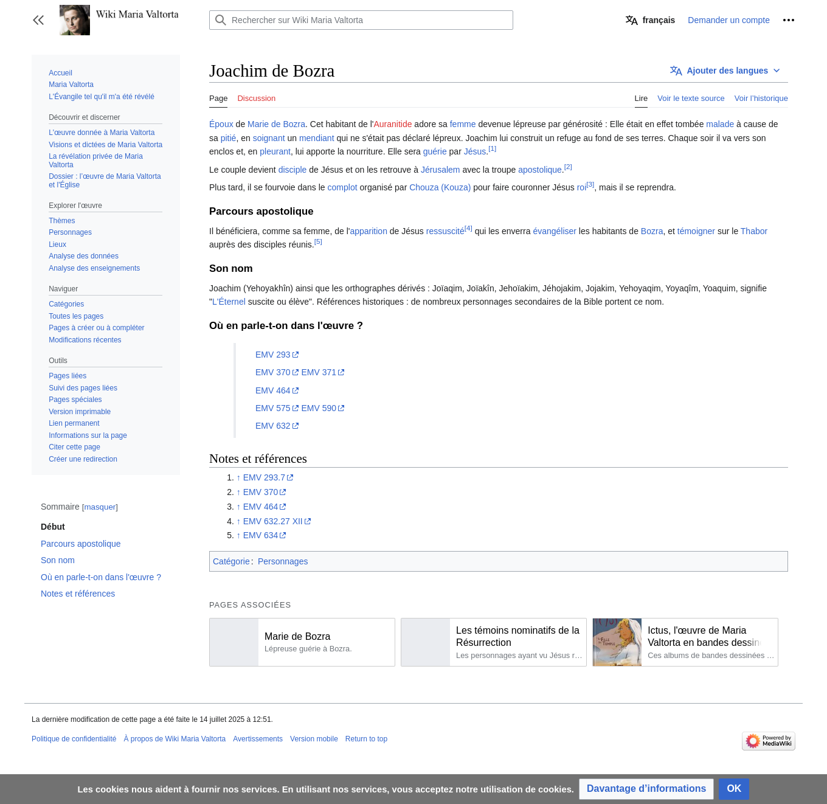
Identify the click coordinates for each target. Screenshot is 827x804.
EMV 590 (318, 408)
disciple (293, 170)
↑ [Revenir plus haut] (239, 477)
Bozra (652, 231)
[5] (318, 241)
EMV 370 (273, 372)
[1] (492, 149)
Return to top (366, 739)
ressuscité (445, 231)
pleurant (275, 151)
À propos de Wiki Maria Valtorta (174, 739)
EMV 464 (273, 390)
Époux (221, 124)
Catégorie (231, 561)
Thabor (754, 231)
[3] (590, 184)
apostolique (540, 170)
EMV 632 (273, 426)
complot (343, 187)
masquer (100, 506)
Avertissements (258, 739)
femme (463, 124)
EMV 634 (261, 535)
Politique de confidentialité (74, 739)
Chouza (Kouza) (440, 187)
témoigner (696, 231)
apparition (368, 231)
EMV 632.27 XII (273, 521)
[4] (468, 228)
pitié (229, 138)
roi (582, 187)
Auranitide (392, 124)
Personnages (283, 561)
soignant (269, 138)
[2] (568, 166)
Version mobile (314, 739)
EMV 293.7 (264, 477)
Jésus (475, 151)
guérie (435, 151)
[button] (38, 20)
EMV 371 (318, 372)
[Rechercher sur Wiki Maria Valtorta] (361, 20)
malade (720, 124)
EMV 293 (273, 354)
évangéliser (554, 231)
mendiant (316, 138)
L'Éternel (229, 302)
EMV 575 (273, 408)
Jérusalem (440, 170)
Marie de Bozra (276, 124)
